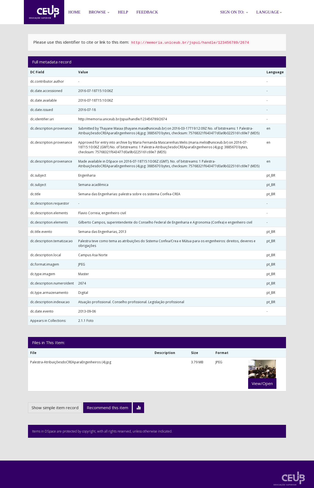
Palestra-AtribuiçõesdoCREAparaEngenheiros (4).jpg (70, 362)
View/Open (262, 383)
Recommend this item (107, 407)
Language (269, 12)
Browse (99, 12)
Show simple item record (55, 407)
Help (123, 12)
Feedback (147, 12)
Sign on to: (234, 12)
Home (74, 12)
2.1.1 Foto (86, 320)
